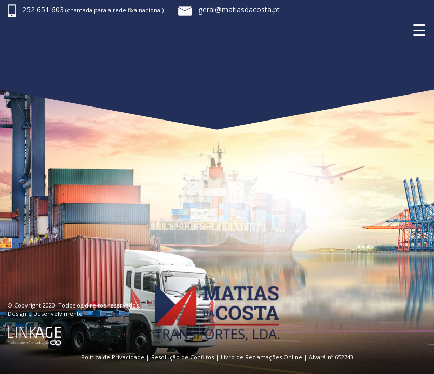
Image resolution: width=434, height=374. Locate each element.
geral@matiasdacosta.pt (239, 10)
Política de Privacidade (112, 357)
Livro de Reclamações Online (261, 357)
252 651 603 (43, 10)
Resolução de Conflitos (182, 357)
